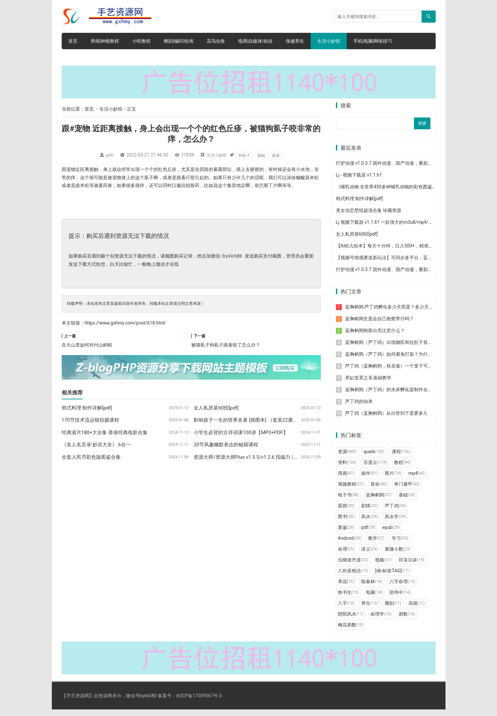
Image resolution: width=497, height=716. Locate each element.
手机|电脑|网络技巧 (372, 41)
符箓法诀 (411, 566)
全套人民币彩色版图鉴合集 (91, 457)
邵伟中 (399, 598)
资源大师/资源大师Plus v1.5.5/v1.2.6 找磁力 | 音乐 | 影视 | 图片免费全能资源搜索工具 (287, 457)
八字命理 (402, 587)
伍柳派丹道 (353, 566)
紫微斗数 (397, 555)
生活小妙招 (328, 41)
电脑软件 (184, 57)
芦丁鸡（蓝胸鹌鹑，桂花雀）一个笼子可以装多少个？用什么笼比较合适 (418, 372)
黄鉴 (346, 533)
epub (391, 533)
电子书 (348, 501)
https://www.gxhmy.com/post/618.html (125, 323)
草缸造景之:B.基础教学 (368, 384)
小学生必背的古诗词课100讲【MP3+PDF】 (241, 432)
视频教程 (350, 490)
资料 (347, 468)
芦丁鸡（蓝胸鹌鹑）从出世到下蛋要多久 (386, 419)
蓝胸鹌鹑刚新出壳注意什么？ (375, 336)
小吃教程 (141, 41)
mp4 (416, 479)
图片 (393, 479)
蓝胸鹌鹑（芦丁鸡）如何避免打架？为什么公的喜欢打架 (402, 360)
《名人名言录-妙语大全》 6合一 (96, 445)
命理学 (380, 620)
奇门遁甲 (407, 490)
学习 (400, 544)
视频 (383, 566)
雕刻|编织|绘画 (179, 41)
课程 (401, 457)
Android (349, 544)
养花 (346, 587)
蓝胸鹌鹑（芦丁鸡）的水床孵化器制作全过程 (391, 395)
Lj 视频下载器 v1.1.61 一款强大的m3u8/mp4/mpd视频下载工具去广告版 (410, 228)
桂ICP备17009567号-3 (198, 702)
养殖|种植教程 (105, 41)
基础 (407, 501)
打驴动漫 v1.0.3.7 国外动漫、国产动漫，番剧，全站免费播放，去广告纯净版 (414, 169)
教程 (402, 468)
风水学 (395, 522)
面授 (346, 512)
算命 (378, 490)
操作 (369, 479)
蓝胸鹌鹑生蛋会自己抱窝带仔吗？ (379, 324)
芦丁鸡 (395, 512)
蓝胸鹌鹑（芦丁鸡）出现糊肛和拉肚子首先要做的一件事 (402, 348)
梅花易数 (350, 631)
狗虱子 (247, 155)
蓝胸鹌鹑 (378, 501)
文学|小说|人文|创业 (88, 57)
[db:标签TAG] (392, 576)
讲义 (369, 555)
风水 (369, 522)
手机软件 (130, 57)
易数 (407, 620)
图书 (346, 522)
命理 (346, 555)
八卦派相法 (353, 576)
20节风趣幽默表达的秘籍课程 (226, 445)
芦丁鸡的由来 (359, 407)
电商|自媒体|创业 (255, 41)
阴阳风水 (350, 620)
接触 (263, 155)
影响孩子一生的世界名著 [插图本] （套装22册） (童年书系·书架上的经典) (273, 420)
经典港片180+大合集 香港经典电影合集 (105, 432)
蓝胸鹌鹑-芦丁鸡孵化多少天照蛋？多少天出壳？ (394, 313)
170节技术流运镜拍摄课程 (90, 420)
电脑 (374, 598)
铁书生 (348, 598)
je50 (108, 155)
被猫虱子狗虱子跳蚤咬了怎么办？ (225, 344)
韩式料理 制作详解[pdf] (87, 408)
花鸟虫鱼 (216, 41)
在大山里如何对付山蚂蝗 (87, 344)
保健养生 (295, 41)
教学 (376, 544)
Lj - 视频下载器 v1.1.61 (359, 181)
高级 (416, 609)
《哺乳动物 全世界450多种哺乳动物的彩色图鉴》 (386, 193)
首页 (72, 41)
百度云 (375, 468)
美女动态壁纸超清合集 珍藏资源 (368, 216)
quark (373, 457)
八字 (346, 609)
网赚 (157, 57)
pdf (368, 533)
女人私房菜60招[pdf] (216, 408)
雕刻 (393, 609)
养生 (369, 609)
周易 (346, 479)
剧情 (369, 512)
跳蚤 (278, 155)
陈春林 (371, 587)
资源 (347, 457)
